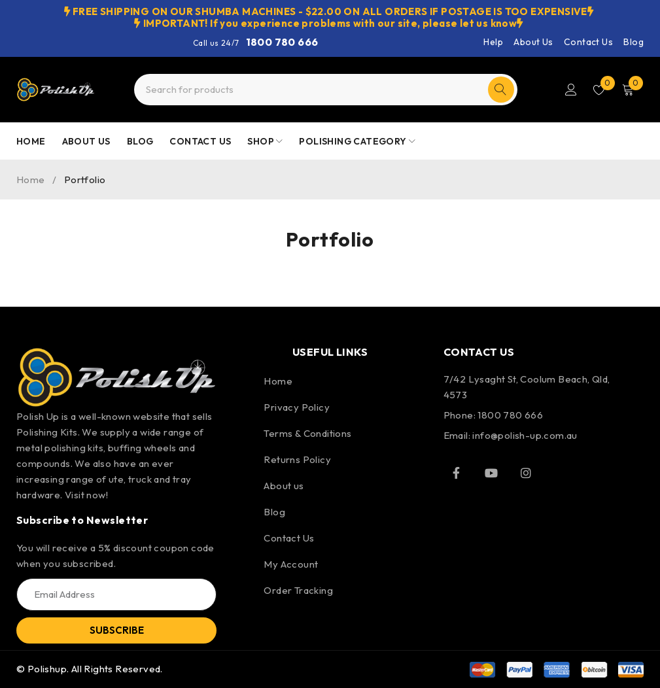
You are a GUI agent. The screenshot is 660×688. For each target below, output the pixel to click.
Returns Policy (297, 459)
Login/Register (569, 89)
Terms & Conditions (307, 433)
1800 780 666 (282, 42)
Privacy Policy (297, 407)
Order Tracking (298, 590)
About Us (533, 42)
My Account (291, 564)
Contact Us (588, 42)
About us (284, 485)
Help (493, 42)
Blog (633, 42)
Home (30, 179)
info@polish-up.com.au (524, 435)
